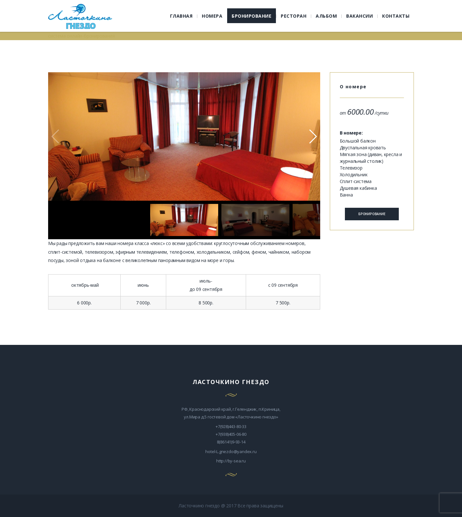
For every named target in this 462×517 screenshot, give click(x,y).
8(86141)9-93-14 (231, 442)
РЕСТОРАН (293, 16)
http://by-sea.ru (231, 461)
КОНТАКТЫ (395, 16)
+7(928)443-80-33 (231, 426)
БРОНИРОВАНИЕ (251, 16)
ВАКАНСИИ (359, 16)
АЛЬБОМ (326, 16)
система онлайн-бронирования (81, 36)
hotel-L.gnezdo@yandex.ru (230, 451)
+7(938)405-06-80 (231, 434)
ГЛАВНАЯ (181, 16)
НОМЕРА (212, 16)
